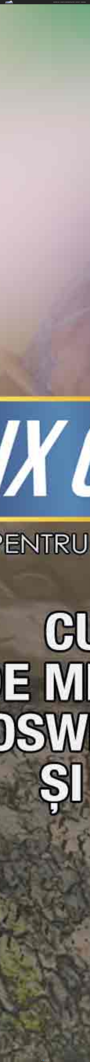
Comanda (83, 2)
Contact (77, 2)
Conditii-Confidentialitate (67, 2)
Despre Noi (56, 2)
